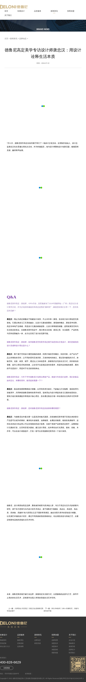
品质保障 (20, 646)
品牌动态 (22, 39)
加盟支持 (55, 643)
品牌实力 (72, 649)
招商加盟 (70, 11)
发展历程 (72, 646)
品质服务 (37, 11)
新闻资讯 (54, 11)
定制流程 (20, 643)
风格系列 (3, 640)
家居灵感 (37, 643)
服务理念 (20, 640)
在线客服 (6, 668)
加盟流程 (55, 649)
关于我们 (8, 15)
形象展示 (72, 643)
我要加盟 (55, 653)
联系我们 (72, 653)
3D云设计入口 (5, 646)
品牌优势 (55, 640)
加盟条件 (55, 646)
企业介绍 (72, 640)
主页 (6, 39)
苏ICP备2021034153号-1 (75, 678)
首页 (6, 11)
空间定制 (3, 643)
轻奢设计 (21, 11)
